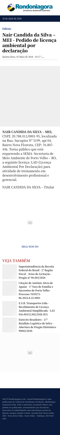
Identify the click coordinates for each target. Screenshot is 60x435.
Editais (6, 28)
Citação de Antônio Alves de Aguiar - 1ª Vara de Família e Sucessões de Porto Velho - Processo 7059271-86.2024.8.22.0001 (36, 290)
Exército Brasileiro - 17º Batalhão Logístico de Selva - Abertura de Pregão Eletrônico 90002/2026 (37, 325)
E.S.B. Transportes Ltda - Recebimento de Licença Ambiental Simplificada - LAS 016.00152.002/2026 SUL (37, 308)
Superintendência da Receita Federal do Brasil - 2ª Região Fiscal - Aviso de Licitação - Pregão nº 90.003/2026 (36, 272)
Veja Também (16, 260)
